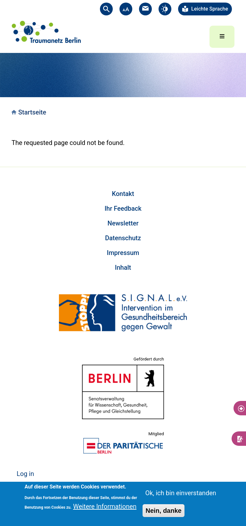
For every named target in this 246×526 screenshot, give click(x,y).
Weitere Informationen (104, 506)
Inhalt (123, 267)
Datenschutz (123, 238)
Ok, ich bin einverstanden (180, 493)
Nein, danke (163, 510)
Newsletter (123, 223)
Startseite (32, 112)
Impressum (123, 253)
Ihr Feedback (122, 208)
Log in (25, 474)
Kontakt (123, 194)
